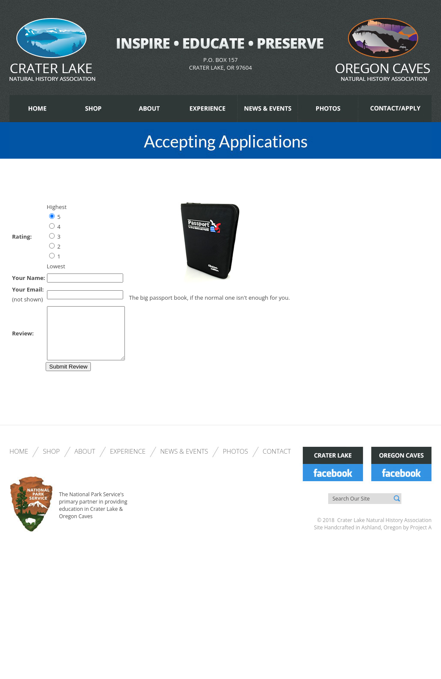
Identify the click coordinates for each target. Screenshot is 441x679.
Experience (128, 461)
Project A (420, 537)
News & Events (184, 461)
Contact (277, 461)
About (85, 461)
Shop (51, 461)
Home (18, 461)
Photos (235, 461)
